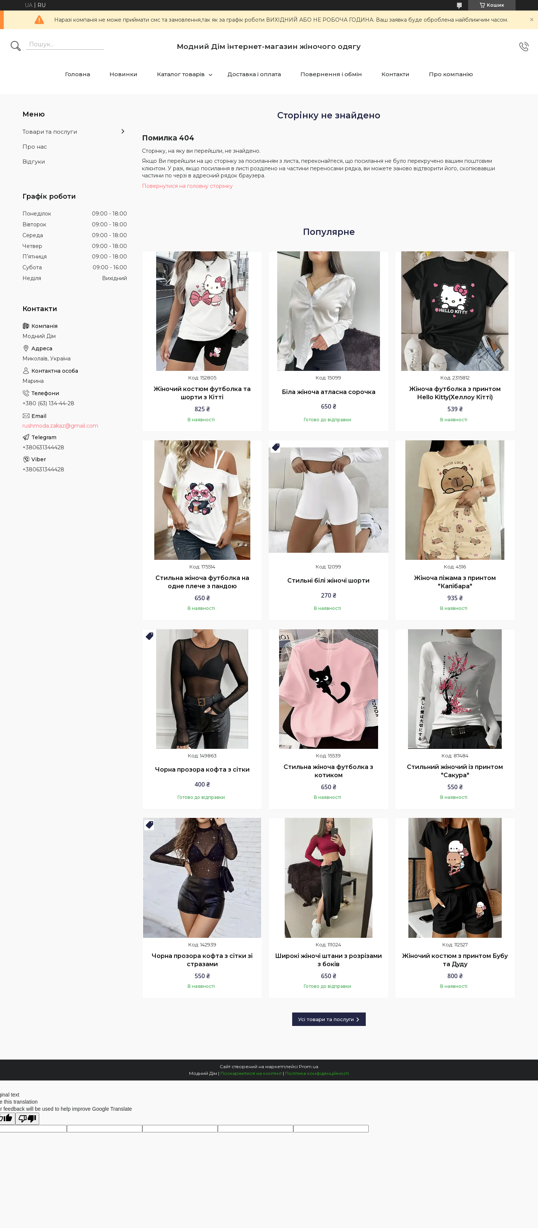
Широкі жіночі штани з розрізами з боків (328, 960)
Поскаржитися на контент (251, 1073)
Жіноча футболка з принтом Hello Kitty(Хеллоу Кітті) (455, 393)
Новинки (123, 74)
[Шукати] (15, 47)
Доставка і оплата (254, 74)
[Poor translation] (27, 1119)
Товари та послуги (49, 131)
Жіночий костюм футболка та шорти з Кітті (202, 393)
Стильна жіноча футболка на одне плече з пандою (202, 582)
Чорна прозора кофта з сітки (202, 769)
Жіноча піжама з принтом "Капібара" (455, 582)
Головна (77, 74)
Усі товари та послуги (326, 1019)
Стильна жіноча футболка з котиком (328, 771)
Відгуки (33, 161)
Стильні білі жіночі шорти (328, 580)
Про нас (34, 146)
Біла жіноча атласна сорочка (328, 392)
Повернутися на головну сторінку (187, 186)
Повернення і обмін (331, 74)
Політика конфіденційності (317, 1073)
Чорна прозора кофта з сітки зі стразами (202, 960)
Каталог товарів (181, 74)
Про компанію (451, 74)
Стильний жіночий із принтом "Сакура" (455, 771)
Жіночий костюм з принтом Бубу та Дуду (455, 960)
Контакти (395, 74)
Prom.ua (308, 1066)
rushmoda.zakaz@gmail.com (60, 425)
